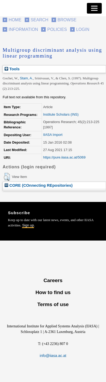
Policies (57, 29)
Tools (12, 69)
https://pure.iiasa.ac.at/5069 (64, 157)
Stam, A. (26, 78)
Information (23, 29)
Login (82, 29)
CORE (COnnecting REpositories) (39, 185)
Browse (66, 20)
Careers (53, 280)
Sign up (28, 225)
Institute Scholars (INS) (61, 114)
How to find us (52, 292)
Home (15, 20)
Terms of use (53, 304)
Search (39, 20)
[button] (7, 177)
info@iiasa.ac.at (53, 355)
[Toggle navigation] (94, 8)
